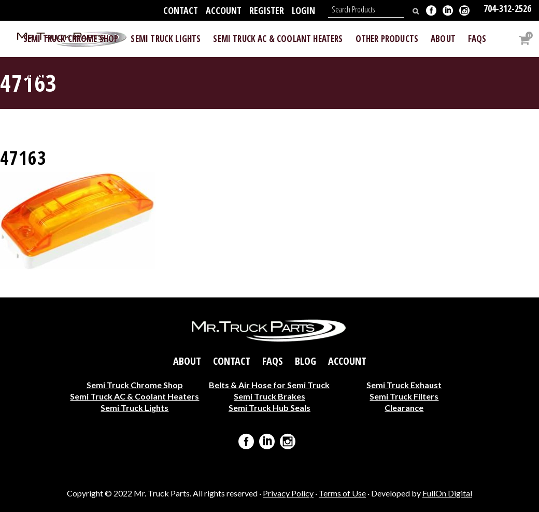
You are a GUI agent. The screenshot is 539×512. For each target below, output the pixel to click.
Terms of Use (342, 493)
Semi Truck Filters (404, 396)
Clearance (404, 407)
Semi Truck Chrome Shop (135, 384)
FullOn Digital (447, 493)
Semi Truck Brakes (269, 396)
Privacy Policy (288, 493)
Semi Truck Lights (134, 407)
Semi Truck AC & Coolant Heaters (134, 396)
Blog (305, 360)
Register (266, 10)
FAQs (272, 360)
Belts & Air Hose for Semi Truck (269, 384)
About (187, 360)
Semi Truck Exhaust (404, 384)
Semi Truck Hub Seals (269, 407)
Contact (180, 10)
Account (224, 10)
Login (303, 10)
